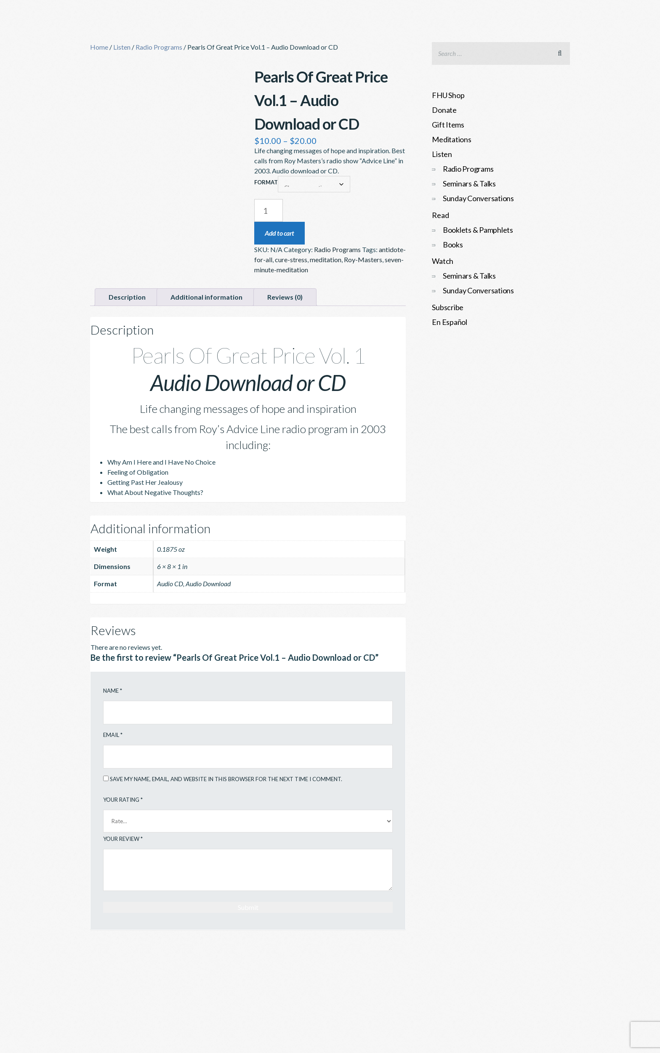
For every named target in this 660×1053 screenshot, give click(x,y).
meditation (325, 259)
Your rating (123, 799)
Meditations (451, 139)
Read (440, 215)
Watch (442, 261)
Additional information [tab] (206, 297)
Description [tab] (127, 297)
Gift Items (448, 124)
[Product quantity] (268, 210)
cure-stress (291, 259)
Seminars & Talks (469, 183)
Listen (121, 47)
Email (112, 734)
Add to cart (279, 233)
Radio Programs (159, 47)
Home (99, 47)
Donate (444, 109)
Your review (123, 838)
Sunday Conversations (478, 198)
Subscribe (447, 307)
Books (453, 244)
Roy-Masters (363, 259)
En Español (449, 322)
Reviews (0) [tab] (285, 297)
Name (112, 690)
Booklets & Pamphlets (478, 229)
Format (266, 182)
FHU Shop (448, 95)
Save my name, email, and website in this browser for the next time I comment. (226, 779)
